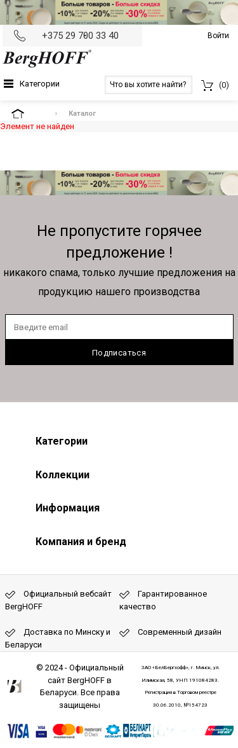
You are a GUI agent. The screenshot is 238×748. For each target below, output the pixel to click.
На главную (28, 113)
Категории (40, 83)
